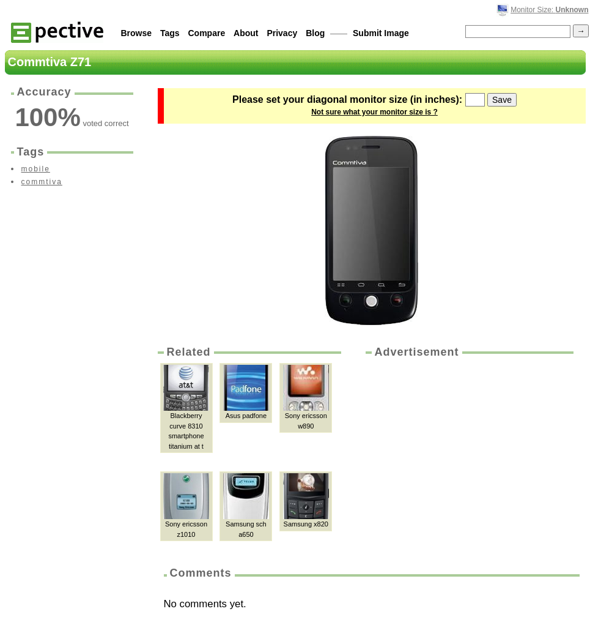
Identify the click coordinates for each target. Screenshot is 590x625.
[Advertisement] (468, 451)
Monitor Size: (549, 10)
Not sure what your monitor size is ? (374, 112)
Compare (207, 33)
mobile (35, 169)
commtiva (41, 182)
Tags (170, 33)
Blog (315, 33)
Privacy (282, 33)
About (246, 33)
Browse (136, 33)
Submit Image (381, 33)
